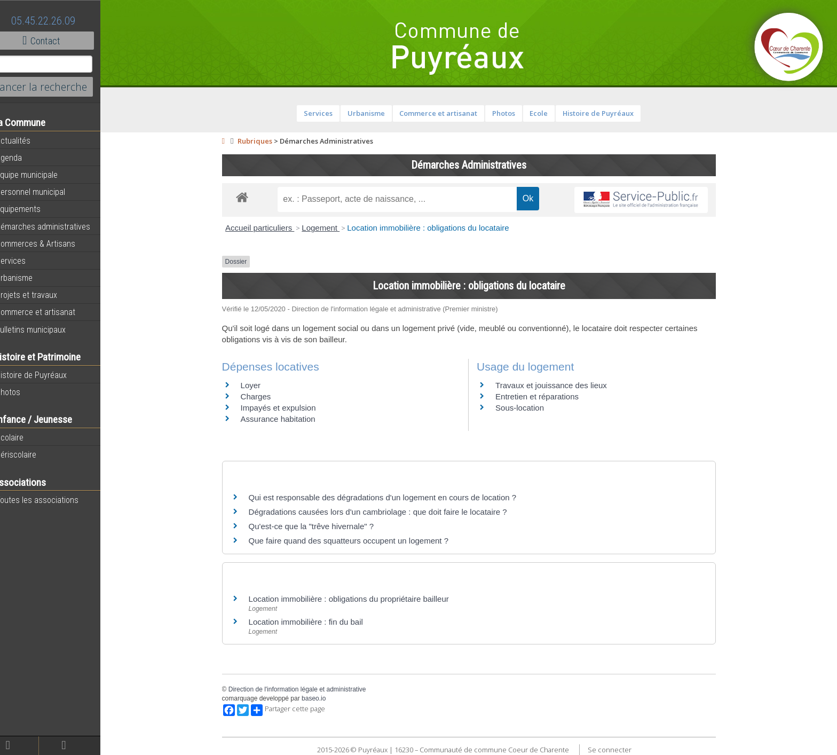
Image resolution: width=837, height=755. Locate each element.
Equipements (32, 208)
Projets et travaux (40, 294)
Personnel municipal (44, 191)
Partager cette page (296, 710)
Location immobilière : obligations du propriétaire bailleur (357, 598)
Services (24, 260)
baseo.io (322, 698)
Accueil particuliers (268, 227)
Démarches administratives (56, 226)
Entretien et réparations (545, 396)
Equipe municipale (40, 174)
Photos (21, 392)
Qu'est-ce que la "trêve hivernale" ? (319, 526)
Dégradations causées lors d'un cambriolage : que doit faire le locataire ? (386, 511)
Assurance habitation (286, 418)
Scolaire (23, 437)
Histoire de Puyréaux (45, 374)
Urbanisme (28, 277)
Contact (58, 40)
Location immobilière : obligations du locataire (437, 227)
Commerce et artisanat (49, 311)
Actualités (27, 140)
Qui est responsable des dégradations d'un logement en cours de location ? (391, 497)
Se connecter (618, 749)
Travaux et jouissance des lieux (559, 385)
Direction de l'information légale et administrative (306, 689)
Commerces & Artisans (49, 243)
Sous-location (528, 407)
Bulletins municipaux (44, 329)
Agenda (22, 157)
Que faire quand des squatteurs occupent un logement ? (357, 540)
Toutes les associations (51, 499)
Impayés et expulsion (287, 407)
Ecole (547, 113)
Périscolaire (29, 454)
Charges (264, 396)
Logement (329, 227)
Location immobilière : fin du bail (314, 621)
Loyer (259, 385)
